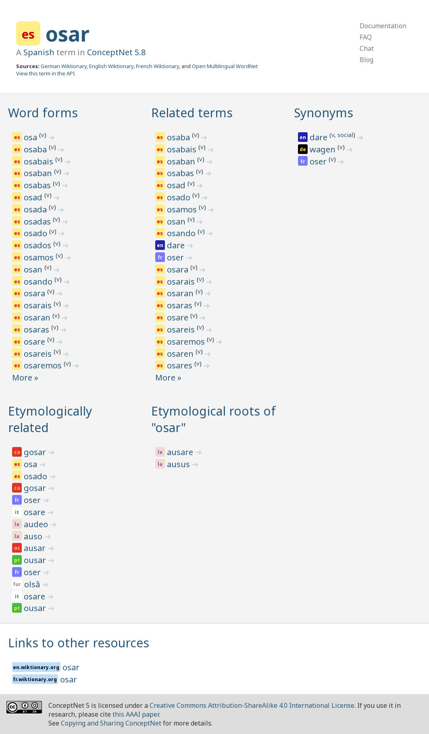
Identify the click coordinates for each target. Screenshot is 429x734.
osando (39, 281)
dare (177, 245)
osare (35, 341)
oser (176, 257)
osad (34, 197)
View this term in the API (45, 73)
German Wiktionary (64, 66)
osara (35, 293)
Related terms (192, 112)
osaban (39, 173)
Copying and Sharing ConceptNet (111, 723)
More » (25, 377)
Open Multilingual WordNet (225, 66)
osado (36, 233)
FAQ (366, 37)
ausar (36, 548)
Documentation (383, 25)
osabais (39, 161)
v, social (342, 135)
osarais (39, 305)
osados (38, 245)
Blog (366, 59)
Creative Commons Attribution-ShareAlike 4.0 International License (252, 705)
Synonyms (323, 112)
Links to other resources (78, 642)
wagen (323, 149)
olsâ (33, 584)
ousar (36, 560)
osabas (38, 185)
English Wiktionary (111, 66)
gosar (36, 452)
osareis (39, 353)
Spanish (38, 52)
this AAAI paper (135, 714)
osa (31, 137)
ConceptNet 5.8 (116, 52)
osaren (181, 353)
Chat (367, 48)
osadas (38, 221)
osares (180, 365)
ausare (181, 452)
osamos (40, 257)
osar (68, 34)
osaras (37, 329)
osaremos (44, 365)
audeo (37, 524)
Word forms (43, 112)
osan (34, 269)
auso (34, 536)
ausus (179, 464)
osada (36, 209)
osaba (36, 149)
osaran (38, 317)
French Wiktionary (157, 66)
